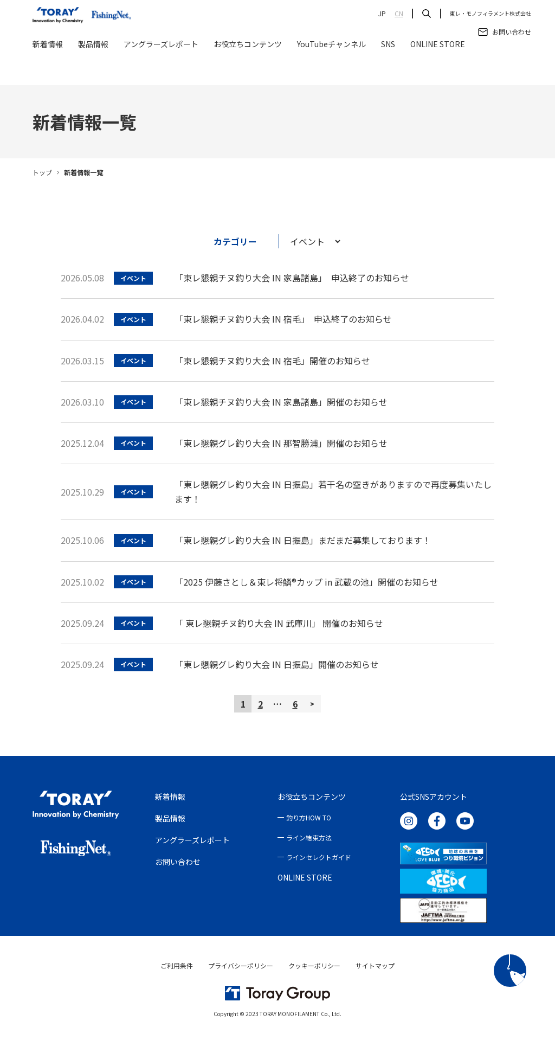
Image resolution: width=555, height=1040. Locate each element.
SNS (388, 71)
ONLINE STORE (437, 71)
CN (399, 13)
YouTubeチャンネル (331, 71)
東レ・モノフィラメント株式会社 (490, 13)
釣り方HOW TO (308, 817)
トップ (42, 172)
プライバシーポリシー (240, 965)
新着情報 (48, 71)
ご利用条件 (176, 965)
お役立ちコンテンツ (248, 71)
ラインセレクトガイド (318, 857)
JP (382, 13)
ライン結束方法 (309, 837)
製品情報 (93, 71)
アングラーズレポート (161, 71)
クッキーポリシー (314, 965)
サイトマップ (375, 965)
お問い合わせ (178, 861)
